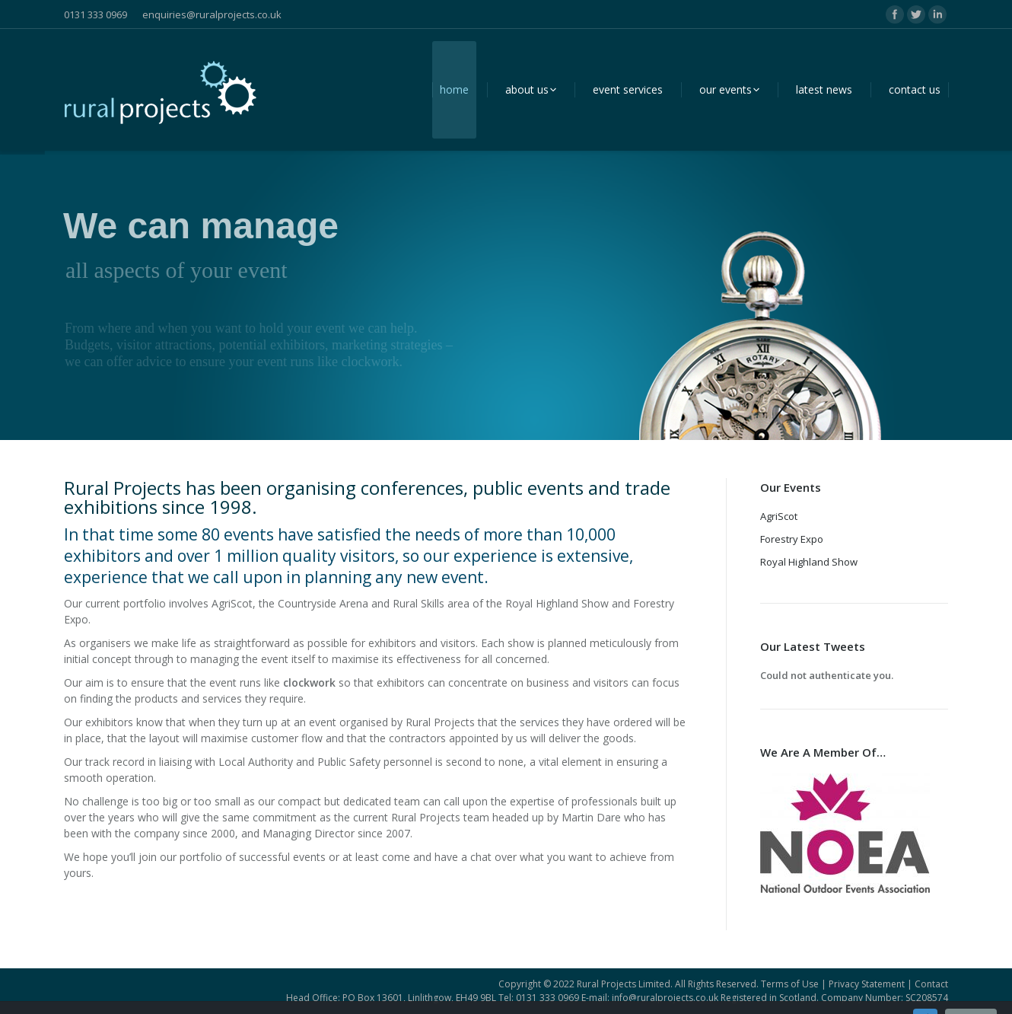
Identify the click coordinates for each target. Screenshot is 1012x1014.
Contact (931, 983)
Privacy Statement (867, 983)
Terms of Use (790, 983)
